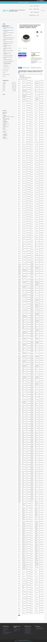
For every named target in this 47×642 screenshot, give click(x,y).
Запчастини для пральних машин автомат (8, 28)
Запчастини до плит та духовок (8, 41)
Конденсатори (5, 65)
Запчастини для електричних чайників (7, 57)
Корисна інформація (6, 74)
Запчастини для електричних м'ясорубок (7, 43)
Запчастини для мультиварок (7, 55)
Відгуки (32, 12)
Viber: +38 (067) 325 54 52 (29, 633)
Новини (4, 76)
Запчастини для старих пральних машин (8, 33)
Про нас (38, 15)
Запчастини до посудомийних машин (7, 39)
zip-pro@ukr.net (27, 632)
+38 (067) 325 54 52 (28, 627)
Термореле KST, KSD (6, 66)
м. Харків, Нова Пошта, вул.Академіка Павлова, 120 (39, 628)
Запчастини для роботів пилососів (8, 37)
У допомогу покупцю (32, 15)
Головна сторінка (6, 627)
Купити (22, 53)
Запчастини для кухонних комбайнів (7, 46)
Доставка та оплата (17, 628)
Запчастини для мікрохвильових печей (8, 51)
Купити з (22, 55)
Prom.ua (28, 640)
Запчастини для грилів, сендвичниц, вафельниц (7, 63)
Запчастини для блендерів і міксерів (7, 48)
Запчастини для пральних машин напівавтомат (8, 30)
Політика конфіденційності (8, 632)
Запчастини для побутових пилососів (7, 35)
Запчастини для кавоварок (7, 59)
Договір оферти (36, 12)
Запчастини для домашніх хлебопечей (7, 53)
